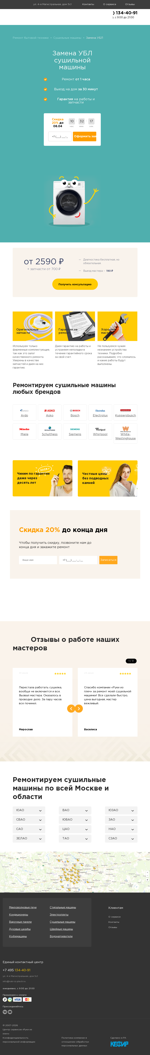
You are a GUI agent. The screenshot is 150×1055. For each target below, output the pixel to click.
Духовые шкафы (20, 929)
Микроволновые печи (23, 907)
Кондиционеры (18, 915)
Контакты (88, 4)
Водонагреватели (61, 936)
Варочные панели (20, 922)
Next (79, 709)
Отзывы (130, 4)
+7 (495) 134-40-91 (117, 13)
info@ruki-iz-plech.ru (14, 981)
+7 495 (16, 970)
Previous (71, 709)
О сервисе (109, 4)
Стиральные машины (63, 907)
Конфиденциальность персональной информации (19, 1040)
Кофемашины (18, 936)
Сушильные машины (62, 922)
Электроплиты (59, 915)
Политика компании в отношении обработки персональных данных (75, 1042)
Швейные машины (61, 929)
